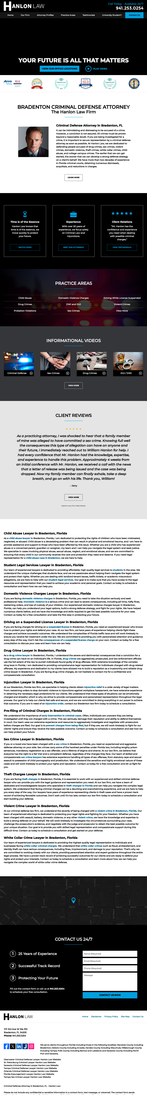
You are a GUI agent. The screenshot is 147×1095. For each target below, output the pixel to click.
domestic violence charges (37, 598)
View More (73, 385)
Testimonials (89, 15)
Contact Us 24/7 (73, 939)
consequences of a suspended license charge (69, 640)
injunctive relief (93, 687)
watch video (25, 247)
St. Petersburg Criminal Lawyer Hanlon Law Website (30, 1062)
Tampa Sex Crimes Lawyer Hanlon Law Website (27, 1077)
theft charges (29, 779)
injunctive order (55, 703)
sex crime (61, 744)
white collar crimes (91, 846)
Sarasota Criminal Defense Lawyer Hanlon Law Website (31, 1065)
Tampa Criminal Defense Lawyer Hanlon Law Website (30, 1068)
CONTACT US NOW (110, 995)
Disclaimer (96, 1016)
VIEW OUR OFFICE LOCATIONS (59, 68)
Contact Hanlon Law (125, 6)
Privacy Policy (111, 1016)
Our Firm (25, 15)
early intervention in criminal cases (61, 715)
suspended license (58, 627)
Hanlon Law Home (24, 6)
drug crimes (69, 658)
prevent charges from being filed (64, 725)
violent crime (85, 817)
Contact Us (134, 15)
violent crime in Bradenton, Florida (117, 811)
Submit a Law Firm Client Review (73, 506)
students (118, 570)
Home (10, 15)
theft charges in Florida (79, 785)
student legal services (60, 580)
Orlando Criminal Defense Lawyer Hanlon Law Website (31, 1071)
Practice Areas (68, 15)
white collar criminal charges (40, 846)
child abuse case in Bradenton (43, 558)
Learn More (73, 177)
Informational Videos (73, 340)
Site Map (125, 1016)
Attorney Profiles (45, 15)
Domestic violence (34, 601)
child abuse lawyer (19, 538)
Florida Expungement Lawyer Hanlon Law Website (29, 1074)
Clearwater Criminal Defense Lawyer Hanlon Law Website (32, 1059)
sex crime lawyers (31, 757)
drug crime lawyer (19, 655)
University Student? (112, 15)
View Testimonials (122, 247)
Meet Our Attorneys (73, 247)
